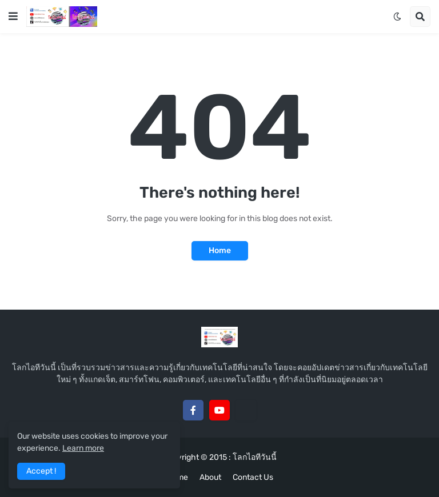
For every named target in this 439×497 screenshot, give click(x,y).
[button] (13, 16)
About (210, 477)
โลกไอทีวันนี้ (255, 457)
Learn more (83, 448)
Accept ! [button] (41, 471)
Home (220, 250)
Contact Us (253, 477)
